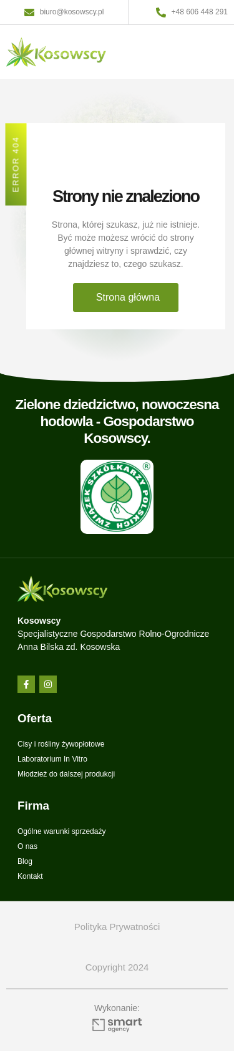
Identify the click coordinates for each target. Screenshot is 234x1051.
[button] (211, 51)
